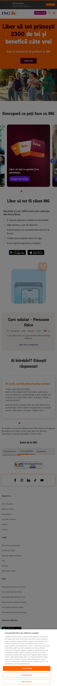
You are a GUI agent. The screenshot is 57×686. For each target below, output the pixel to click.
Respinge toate (27, 675)
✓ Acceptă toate (26, 668)
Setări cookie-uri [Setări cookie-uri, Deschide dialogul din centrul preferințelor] (26, 682)
